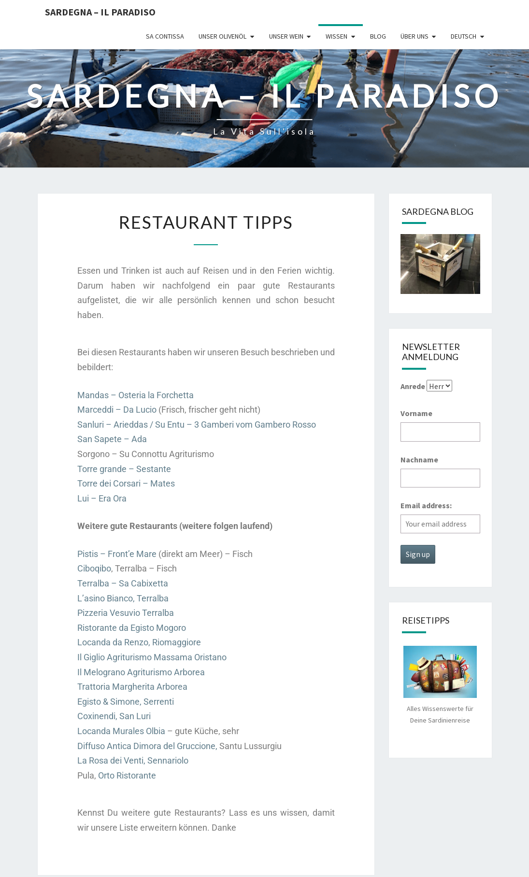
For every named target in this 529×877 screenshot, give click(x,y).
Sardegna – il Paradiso (100, 12)
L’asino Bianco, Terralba (123, 598)
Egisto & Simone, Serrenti (125, 701)
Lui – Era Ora (102, 498)
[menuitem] (467, 36)
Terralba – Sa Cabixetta (122, 583)
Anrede (412, 386)
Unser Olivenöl (222, 36)
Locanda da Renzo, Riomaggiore (139, 642)
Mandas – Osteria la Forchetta (135, 395)
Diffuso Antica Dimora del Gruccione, (147, 746)
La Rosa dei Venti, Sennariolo (132, 760)
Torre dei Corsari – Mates (126, 483)
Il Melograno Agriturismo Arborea (141, 672)
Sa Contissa (165, 36)
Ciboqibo (94, 568)
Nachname (419, 459)
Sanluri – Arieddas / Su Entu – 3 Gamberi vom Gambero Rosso (196, 424)
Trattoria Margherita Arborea (132, 687)
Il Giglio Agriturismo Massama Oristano (152, 657)
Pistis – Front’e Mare (117, 554)
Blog (378, 36)
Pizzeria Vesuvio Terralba (125, 613)
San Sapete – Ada (112, 439)
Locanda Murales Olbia (121, 731)
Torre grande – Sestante (124, 469)
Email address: (426, 505)
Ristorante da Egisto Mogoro (131, 628)
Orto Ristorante (127, 775)
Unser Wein (286, 36)
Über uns (414, 36)
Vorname (416, 413)
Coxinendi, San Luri (114, 716)
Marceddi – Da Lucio (117, 409)
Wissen (336, 36)
